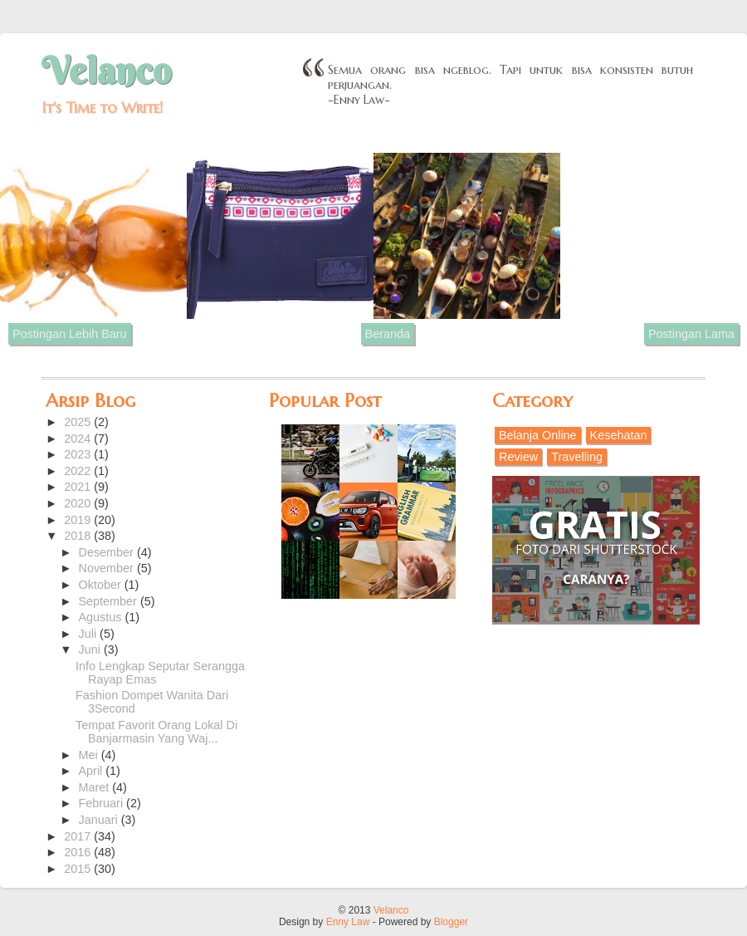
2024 (79, 438)
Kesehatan (618, 435)
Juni (91, 649)
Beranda (387, 334)
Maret (96, 787)
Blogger (451, 922)
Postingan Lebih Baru (69, 334)
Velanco (106, 70)
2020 (79, 503)
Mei (90, 755)
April (92, 770)
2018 (79, 535)
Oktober (101, 584)
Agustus (102, 617)
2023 (79, 454)
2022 (79, 471)
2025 (79, 422)
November (108, 568)
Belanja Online (538, 435)
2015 (79, 868)
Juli (89, 633)
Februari (103, 803)
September (109, 601)
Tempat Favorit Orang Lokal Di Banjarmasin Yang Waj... (156, 731)
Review (518, 456)
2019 (79, 520)
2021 (79, 486)
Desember (108, 552)
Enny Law (348, 922)
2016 (79, 852)
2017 (79, 836)
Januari (100, 819)
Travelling (577, 456)
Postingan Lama (691, 334)
